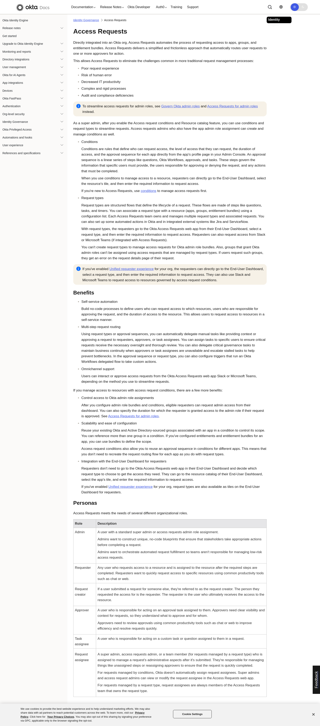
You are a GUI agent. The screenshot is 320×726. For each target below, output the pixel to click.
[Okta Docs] (32, 7)
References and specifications (21, 153)
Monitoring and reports (16, 51)
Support (192, 7)
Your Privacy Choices (60, 716)
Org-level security (13, 114)
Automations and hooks (17, 137)
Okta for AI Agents (13, 75)
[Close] (313, 714)
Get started (9, 36)
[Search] (270, 7)
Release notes (11, 28)
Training (176, 7)
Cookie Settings (192, 714)
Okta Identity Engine (15, 20)
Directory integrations (15, 59)
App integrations (12, 82)
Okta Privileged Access (17, 129)
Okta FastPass (11, 98)
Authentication (11, 106)
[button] (82, 7)
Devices (7, 90)
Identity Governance (15, 121)
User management (14, 67)
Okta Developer (139, 7)
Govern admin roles (180, 106)
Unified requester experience (132, 269)
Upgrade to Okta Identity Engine (22, 43)
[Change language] (281, 7)
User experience (12, 145)
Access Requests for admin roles (232, 106)
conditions (148, 191)
